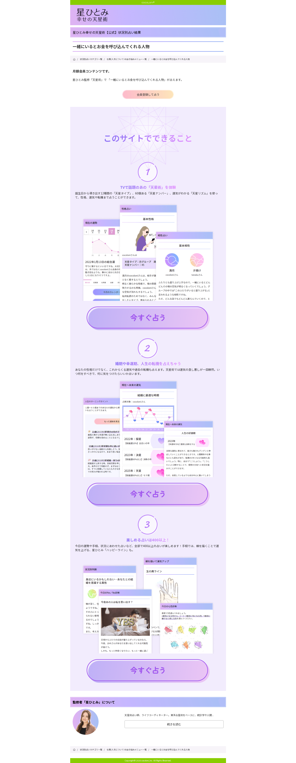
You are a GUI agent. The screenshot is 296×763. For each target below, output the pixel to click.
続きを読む (174, 724)
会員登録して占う (148, 94)
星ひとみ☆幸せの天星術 (151, 15)
